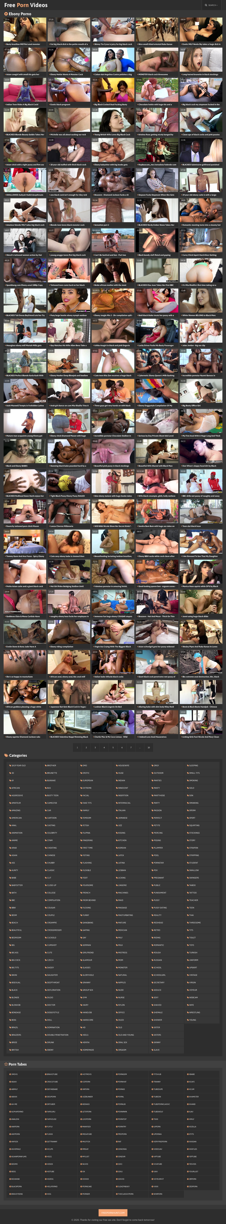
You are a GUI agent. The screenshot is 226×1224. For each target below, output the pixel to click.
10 (149, 747)
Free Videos (26, 5)
